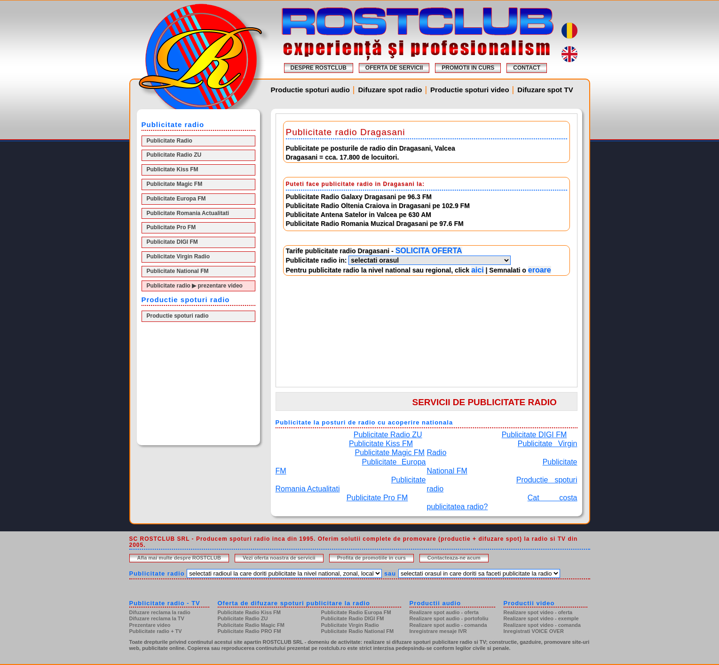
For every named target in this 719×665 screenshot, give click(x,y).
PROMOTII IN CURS (468, 67)
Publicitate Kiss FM (172, 169)
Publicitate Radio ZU (174, 155)
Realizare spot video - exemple (541, 618)
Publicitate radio (157, 573)
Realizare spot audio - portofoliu (449, 618)
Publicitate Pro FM (171, 227)
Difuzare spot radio (390, 90)
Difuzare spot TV (545, 90)
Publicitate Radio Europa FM (356, 612)
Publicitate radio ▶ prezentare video (195, 285)
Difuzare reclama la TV (156, 618)
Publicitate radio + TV (155, 631)
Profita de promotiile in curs (371, 558)
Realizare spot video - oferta (538, 612)
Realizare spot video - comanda (542, 625)
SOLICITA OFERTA (428, 251)
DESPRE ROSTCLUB (319, 67)
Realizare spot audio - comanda (448, 625)
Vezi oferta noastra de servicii (279, 558)
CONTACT (526, 67)
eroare (539, 270)
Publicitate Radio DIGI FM (352, 618)
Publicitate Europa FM (176, 198)
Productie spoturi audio (310, 90)
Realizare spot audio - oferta (444, 612)
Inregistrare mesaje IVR (438, 631)
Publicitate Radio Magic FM (251, 625)
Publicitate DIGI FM (172, 242)
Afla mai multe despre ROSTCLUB (179, 558)
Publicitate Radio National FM (357, 631)
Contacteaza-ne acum (454, 558)
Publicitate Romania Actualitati (188, 213)
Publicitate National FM (178, 271)
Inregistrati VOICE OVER (534, 631)
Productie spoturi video (469, 90)
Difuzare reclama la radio (159, 612)
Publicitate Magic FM (175, 184)
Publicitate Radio (169, 140)
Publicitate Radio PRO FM (249, 631)
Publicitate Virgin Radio (178, 256)
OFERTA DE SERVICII (394, 67)
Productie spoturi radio (178, 315)
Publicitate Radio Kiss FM (249, 612)
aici (477, 270)
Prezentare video (150, 625)
